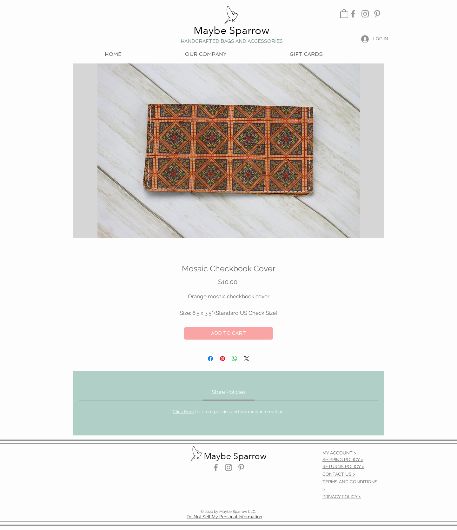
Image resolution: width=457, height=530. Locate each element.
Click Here (183, 411)
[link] (344, 13)
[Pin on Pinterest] (222, 358)
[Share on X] (246, 358)
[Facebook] (353, 14)
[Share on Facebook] (210, 358)
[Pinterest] (377, 14)
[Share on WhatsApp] (234, 358)
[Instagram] (365, 14)
